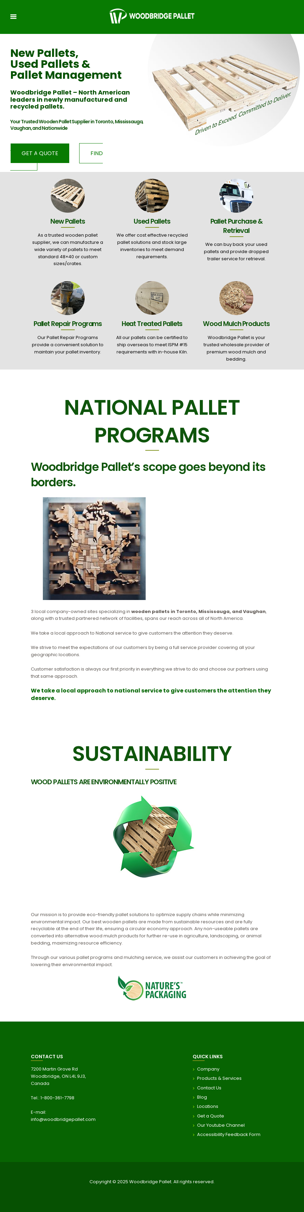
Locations (207, 1106)
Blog (202, 1097)
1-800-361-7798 (57, 1098)
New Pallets (67, 221)
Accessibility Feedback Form (228, 1134)
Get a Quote (210, 1115)
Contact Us (209, 1087)
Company (208, 1069)
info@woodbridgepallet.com (63, 1119)
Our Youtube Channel (221, 1125)
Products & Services (219, 1078)
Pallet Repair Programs (68, 323)
